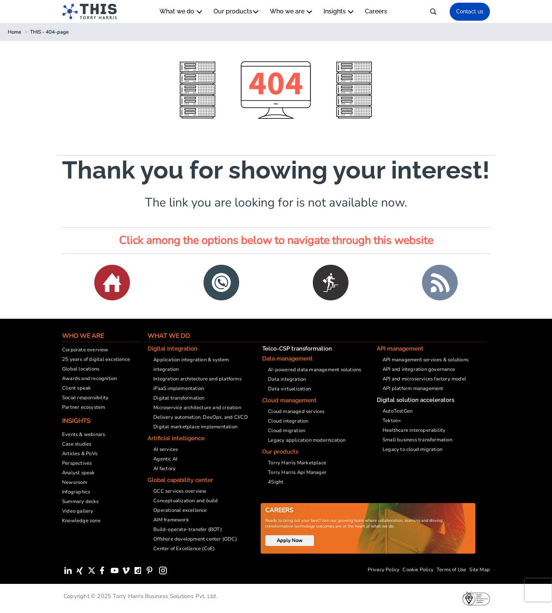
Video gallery (78, 511)
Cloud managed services (296, 411)
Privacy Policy (384, 569)
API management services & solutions (425, 359)
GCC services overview (179, 491)
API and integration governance (419, 369)
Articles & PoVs (79, 453)
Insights (338, 11)
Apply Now (289, 540)
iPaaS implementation (178, 388)
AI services (165, 449)
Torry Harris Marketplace (297, 462)
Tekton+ (392, 420)
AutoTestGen (397, 411)
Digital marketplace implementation (195, 426)
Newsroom (74, 482)
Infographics (76, 491)
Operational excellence (180, 510)
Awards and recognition (89, 378)
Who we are (291, 11)
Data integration (287, 379)
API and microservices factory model (424, 378)
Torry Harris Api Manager (297, 472)
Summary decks (80, 501)
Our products (236, 11)
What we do (180, 11)
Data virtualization (289, 388)
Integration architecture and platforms (197, 378)
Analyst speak (78, 472)
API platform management (413, 388)
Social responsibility (85, 397)
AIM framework (171, 519)
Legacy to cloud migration (412, 449)
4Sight (275, 482)
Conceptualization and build (185, 500)
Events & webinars (83, 434)
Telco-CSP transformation (297, 348)
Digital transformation (178, 398)
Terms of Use (451, 569)
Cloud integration (288, 421)
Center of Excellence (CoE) (184, 548)
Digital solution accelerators (415, 400)
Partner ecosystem (83, 407)
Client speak (76, 388)
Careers (376, 11)
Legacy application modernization (306, 440)
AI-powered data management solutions (314, 369)
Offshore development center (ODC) (195, 539)
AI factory (164, 468)
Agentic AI (165, 459)
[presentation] (538, 590)
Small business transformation (417, 439)
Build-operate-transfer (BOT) (187, 529)
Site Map (479, 569)
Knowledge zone (81, 520)
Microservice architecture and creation (197, 407)
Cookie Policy (418, 569)
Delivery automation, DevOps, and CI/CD (200, 417)
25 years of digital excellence (96, 359)
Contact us (469, 11)
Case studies (76, 444)
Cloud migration (286, 430)
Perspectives (77, 463)
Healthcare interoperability (414, 430)
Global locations (80, 369)
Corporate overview (85, 349)
